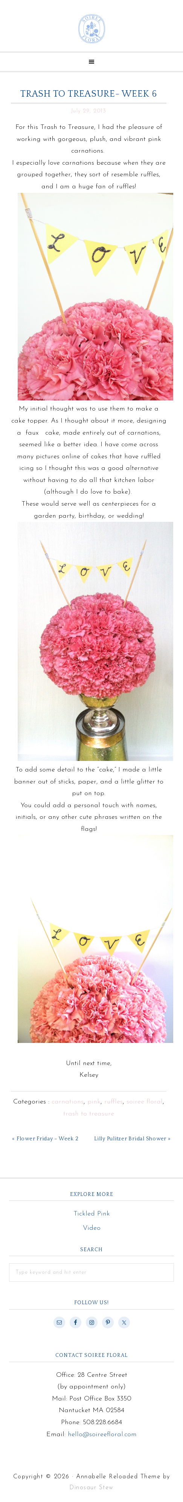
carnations (68, 1101)
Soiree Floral (91, 29)
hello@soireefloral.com (102, 1434)
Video (92, 1228)
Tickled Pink (91, 1213)
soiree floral (145, 1101)
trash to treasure (88, 1113)
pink (94, 1101)
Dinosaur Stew (91, 1488)
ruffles (113, 1101)
